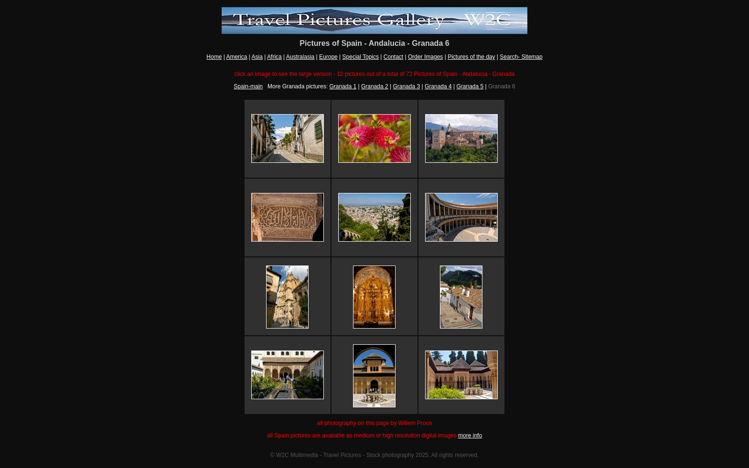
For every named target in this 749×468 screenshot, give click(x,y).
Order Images (425, 56)
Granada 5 (469, 86)
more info (470, 435)
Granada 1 (342, 86)
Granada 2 (374, 86)
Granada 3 (406, 86)
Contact (393, 56)
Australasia (300, 56)
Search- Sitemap (521, 56)
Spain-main (248, 86)
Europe (328, 56)
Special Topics (360, 56)
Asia (257, 56)
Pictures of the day (471, 56)
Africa (274, 56)
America (236, 56)
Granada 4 (438, 86)
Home (214, 56)
